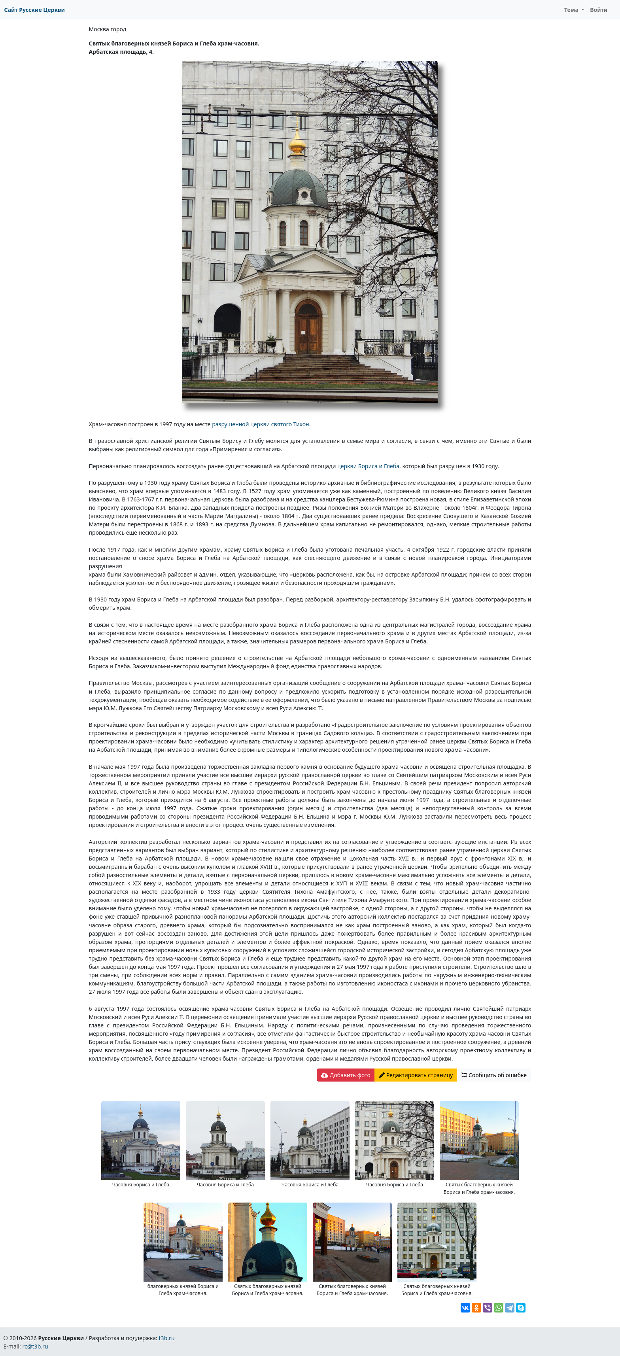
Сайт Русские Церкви (34, 9)
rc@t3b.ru (35, 1346)
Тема (572, 9)
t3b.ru (167, 1338)
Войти (598, 9)
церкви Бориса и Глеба (368, 466)
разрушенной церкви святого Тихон (260, 424)
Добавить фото (345, 1075)
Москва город (108, 29)
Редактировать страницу (416, 1075)
